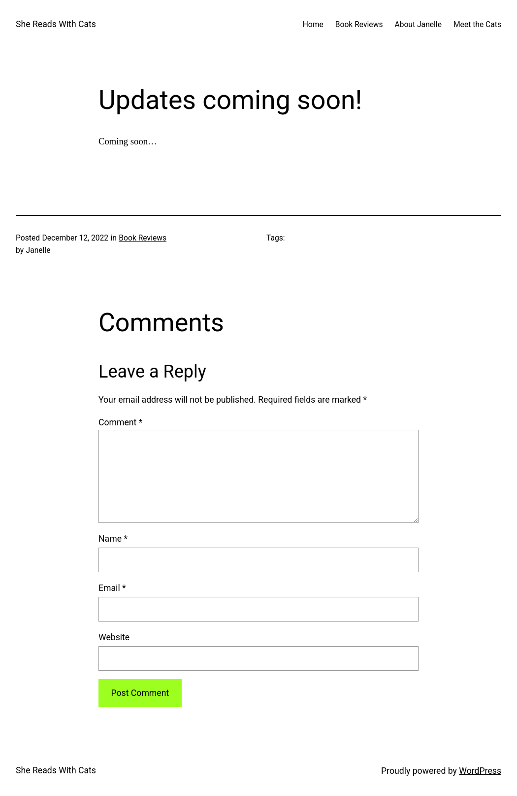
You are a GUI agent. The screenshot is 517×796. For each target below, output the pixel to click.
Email (112, 588)
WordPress (480, 771)
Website (113, 637)
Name (113, 539)
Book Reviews (142, 237)
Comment (120, 422)
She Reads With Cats (56, 24)
